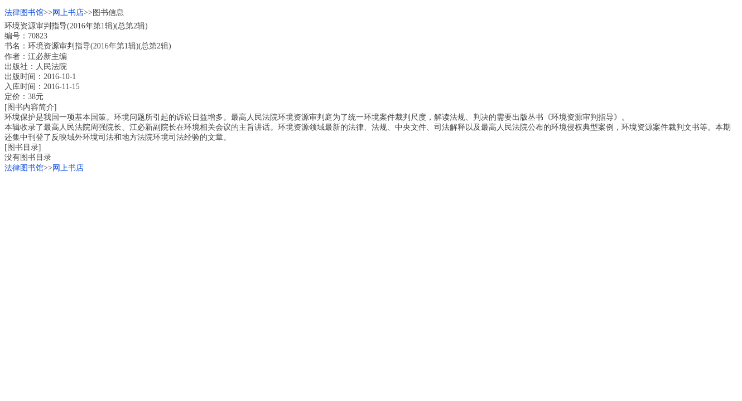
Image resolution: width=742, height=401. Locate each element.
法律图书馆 (24, 12)
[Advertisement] (339, 251)
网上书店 (68, 12)
